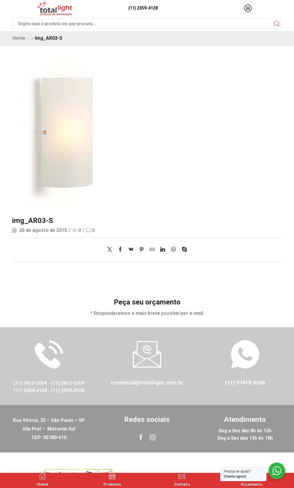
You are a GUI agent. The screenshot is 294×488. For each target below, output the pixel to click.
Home (18, 38)
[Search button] (277, 23)
